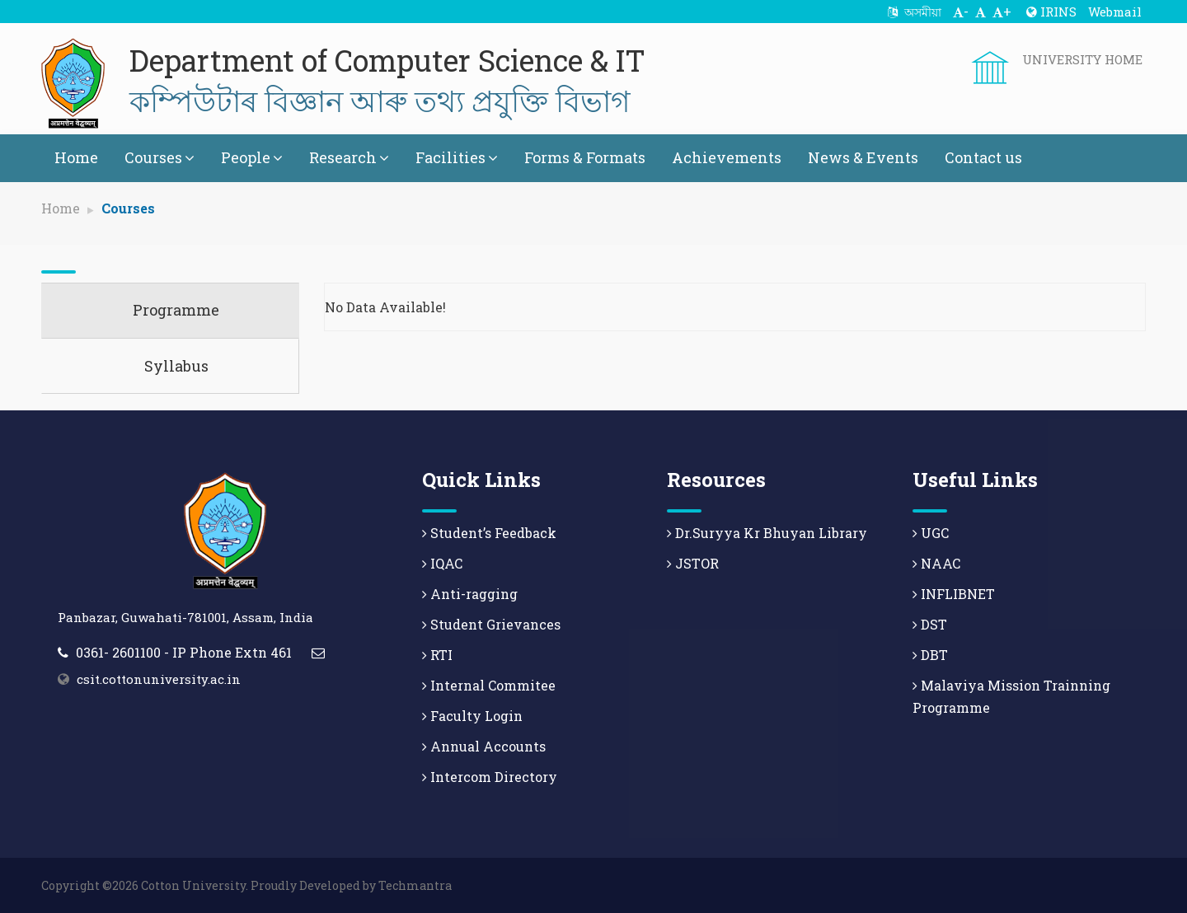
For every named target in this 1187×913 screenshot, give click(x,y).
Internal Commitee (489, 685)
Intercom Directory (489, 776)
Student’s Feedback (489, 532)
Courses (159, 157)
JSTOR (693, 563)
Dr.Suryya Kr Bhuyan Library (767, 532)
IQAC (442, 563)
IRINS (1051, 11)
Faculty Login (472, 715)
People (252, 157)
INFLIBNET (954, 593)
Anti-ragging (470, 593)
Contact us (983, 157)
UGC (931, 532)
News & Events (863, 157)
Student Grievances (491, 624)
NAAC (936, 563)
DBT (930, 654)
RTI (437, 654)
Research (349, 157)
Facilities (456, 157)
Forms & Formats (584, 157)
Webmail (1115, 11)
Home (76, 157)
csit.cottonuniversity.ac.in (159, 679)
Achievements (726, 157)
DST (930, 624)
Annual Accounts (484, 746)
